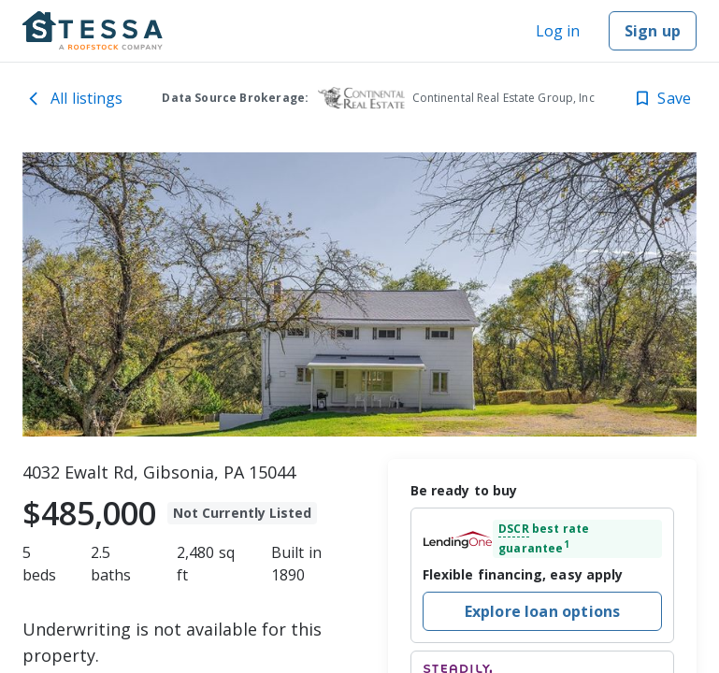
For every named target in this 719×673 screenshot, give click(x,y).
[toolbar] (359, 294)
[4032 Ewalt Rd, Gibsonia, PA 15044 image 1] (359, 294)
